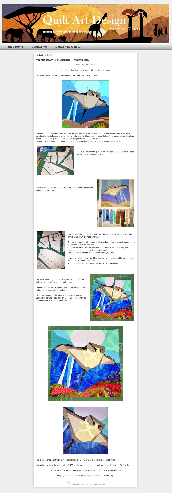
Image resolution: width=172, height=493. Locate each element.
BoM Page (82, 470)
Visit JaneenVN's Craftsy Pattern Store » (85, 484)
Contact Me (39, 46)
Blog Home (15, 46)
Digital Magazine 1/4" (69, 46)
